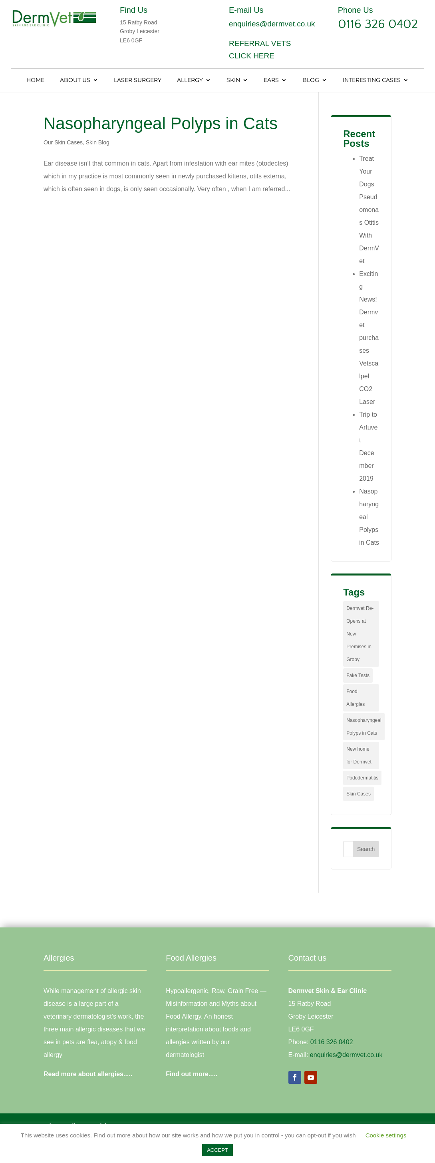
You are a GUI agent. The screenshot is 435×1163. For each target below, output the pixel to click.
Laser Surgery (137, 80)
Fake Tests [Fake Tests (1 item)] (357, 675)
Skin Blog (97, 142)
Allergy (190, 80)
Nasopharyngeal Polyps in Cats (161, 123)
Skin (233, 80)
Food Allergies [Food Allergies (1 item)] (355, 698)
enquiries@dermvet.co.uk (272, 24)
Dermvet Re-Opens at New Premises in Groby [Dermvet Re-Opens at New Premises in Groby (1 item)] (359, 633)
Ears (271, 80)
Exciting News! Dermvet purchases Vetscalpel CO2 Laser (369, 337)
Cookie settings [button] (386, 1135)
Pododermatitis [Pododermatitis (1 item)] (362, 778)
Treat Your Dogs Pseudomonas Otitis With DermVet (369, 209)
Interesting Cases (372, 80)
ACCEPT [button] (217, 1150)
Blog (310, 80)
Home (35, 80)
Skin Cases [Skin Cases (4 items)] (358, 794)
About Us (75, 80)
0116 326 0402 (378, 24)
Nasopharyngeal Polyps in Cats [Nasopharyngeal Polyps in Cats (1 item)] (363, 726)
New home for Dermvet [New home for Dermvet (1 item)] (358, 755)
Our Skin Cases (63, 142)
